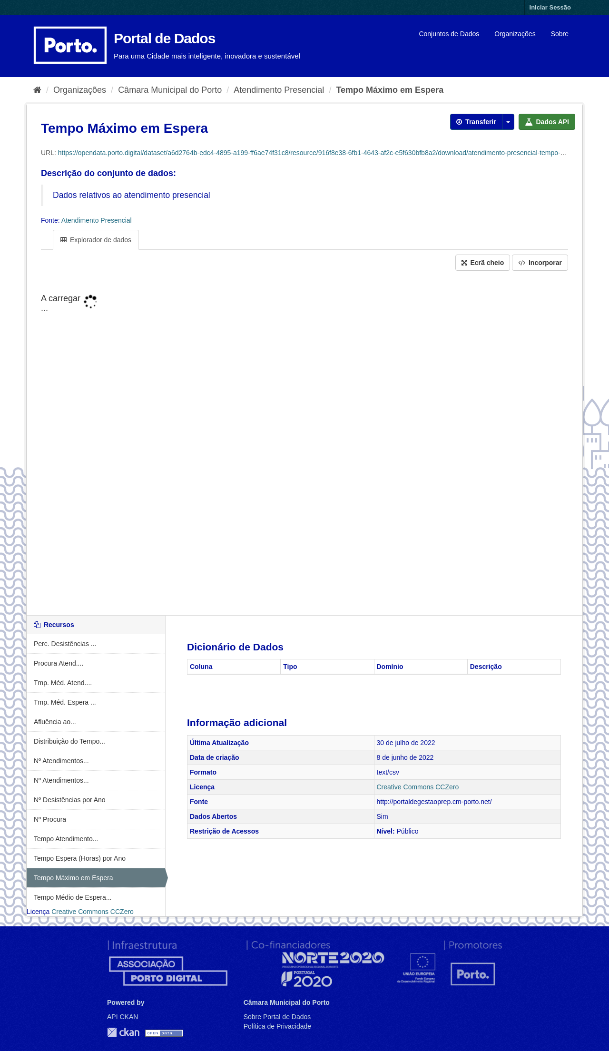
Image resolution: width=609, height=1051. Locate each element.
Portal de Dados (164, 38)
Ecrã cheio (483, 262)
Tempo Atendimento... (66, 839)
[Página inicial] (37, 90)
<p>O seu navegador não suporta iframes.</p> (304, 444)
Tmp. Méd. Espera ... (65, 702)
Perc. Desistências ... (65, 644)
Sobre (560, 34)
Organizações (514, 34)
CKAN (123, 1032)
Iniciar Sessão (550, 7)
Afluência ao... (55, 722)
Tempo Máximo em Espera (389, 90)
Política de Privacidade (277, 1026)
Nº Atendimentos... (61, 761)
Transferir (476, 122)
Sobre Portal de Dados (277, 1017)
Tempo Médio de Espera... (72, 897)
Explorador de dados (95, 240)
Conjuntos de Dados (449, 34)
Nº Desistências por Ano (70, 800)
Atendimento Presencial (279, 90)
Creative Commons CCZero (92, 911)
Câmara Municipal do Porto (170, 90)
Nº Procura (50, 819)
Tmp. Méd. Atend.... (63, 683)
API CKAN (122, 1017)
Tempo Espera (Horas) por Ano (80, 858)
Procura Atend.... (58, 663)
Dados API (547, 122)
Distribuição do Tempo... (69, 741)
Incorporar (540, 262)
